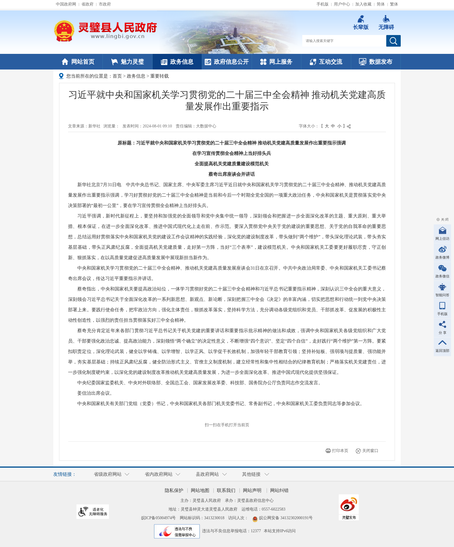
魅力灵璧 (127, 61)
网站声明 (252, 490)
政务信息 (177, 61)
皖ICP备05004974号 (158, 518)
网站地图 (200, 490)
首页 (117, 76)
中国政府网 (66, 4)
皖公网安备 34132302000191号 (286, 518)
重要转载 (159, 76)
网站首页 (78, 61)
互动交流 (326, 61)
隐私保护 (174, 490)
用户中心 (342, 4)
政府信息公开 (227, 61)
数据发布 (375, 61)
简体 (381, 4)
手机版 (322, 4)
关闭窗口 (370, 451)
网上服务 (276, 61)
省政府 (87, 4)
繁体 (394, 4)
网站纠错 (279, 490)
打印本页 (340, 451)
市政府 (105, 4)
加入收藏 (363, 4)
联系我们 (226, 490)
